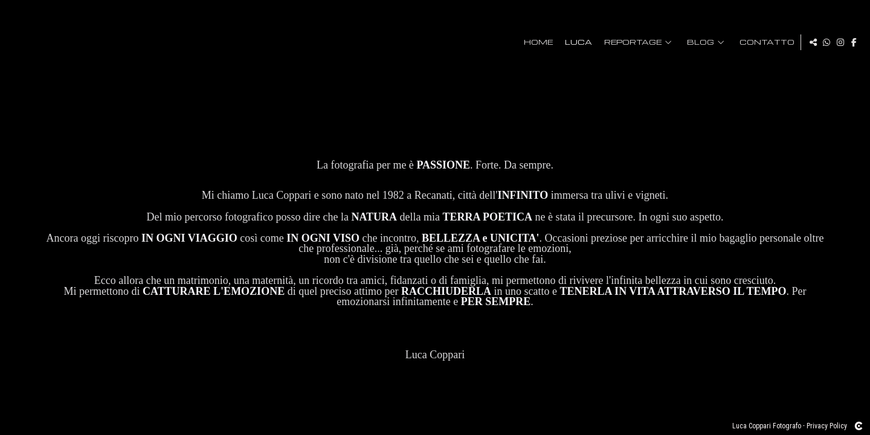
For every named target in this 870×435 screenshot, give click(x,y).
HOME (535, 42)
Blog (697, 42)
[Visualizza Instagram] (840, 42)
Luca (575, 42)
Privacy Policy (827, 426)
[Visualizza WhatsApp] (826, 42)
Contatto (763, 42)
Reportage (630, 42)
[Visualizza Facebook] (854, 42)
